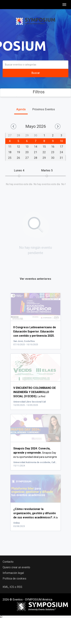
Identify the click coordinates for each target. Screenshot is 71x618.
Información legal (13, 573)
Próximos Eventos (43, 109)
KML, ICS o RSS (12, 587)
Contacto (8, 561)
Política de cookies (14, 578)
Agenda (21, 109)
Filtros (35, 91)
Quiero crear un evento (16, 567)
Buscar (35, 73)
